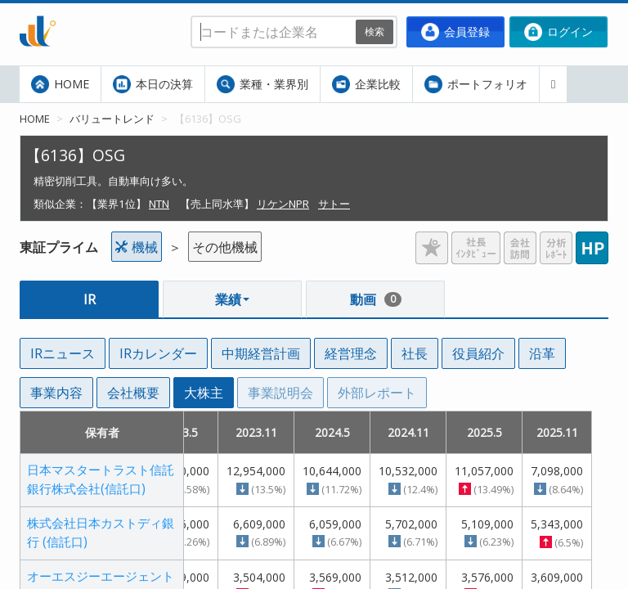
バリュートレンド (112, 118)
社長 (414, 353)
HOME (60, 84)
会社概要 (133, 393)
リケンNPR (283, 203)
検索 (374, 31)
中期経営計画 (261, 353)
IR (89, 299)
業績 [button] (232, 299)
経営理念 (351, 353)
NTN (159, 203)
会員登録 (455, 32)
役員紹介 (478, 353)
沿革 (542, 353)
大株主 (203, 393)
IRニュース (62, 353)
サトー (334, 203)
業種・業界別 (262, 84)
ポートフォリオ (475, 84)
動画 (375, 299)
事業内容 (56, 393)
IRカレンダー (158, 353)
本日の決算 (153, 84)
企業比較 (366, 84)
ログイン (558, 32)
